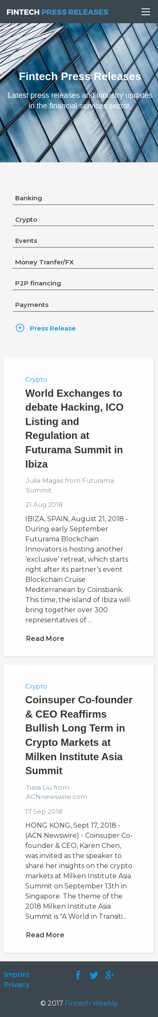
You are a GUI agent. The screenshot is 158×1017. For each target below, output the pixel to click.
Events (26, 241)
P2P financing (38, 283)
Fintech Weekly (91, 1003)
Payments (31, 305)
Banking (28, 198)
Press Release (53, 328)
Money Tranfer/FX (44, 262)
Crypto (26, 219)
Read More (45, 639)
